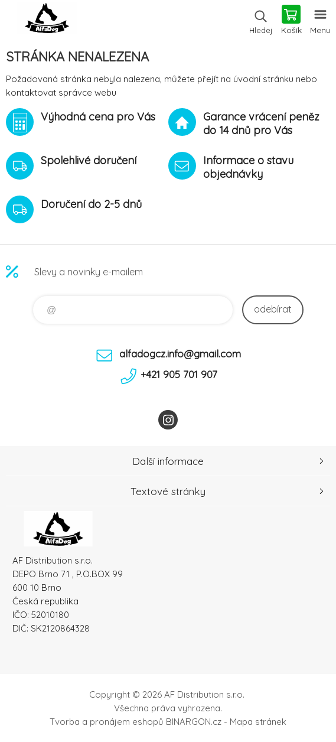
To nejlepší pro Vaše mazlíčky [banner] (46, 20)
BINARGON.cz (193, 721)
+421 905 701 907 (179, 374)
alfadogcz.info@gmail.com (180, 353)
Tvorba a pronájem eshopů (107, 721)
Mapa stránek (258, 721)
